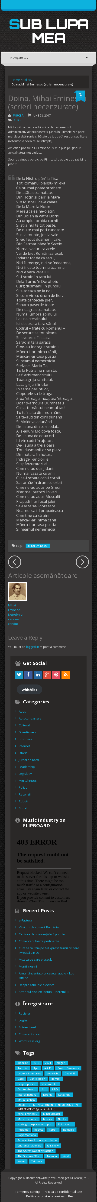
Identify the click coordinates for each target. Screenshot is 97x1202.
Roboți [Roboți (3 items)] (53, 1129)
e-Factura (25, 920)
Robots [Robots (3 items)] (38, 1129)
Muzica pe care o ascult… (36, 959)
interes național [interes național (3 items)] (27, 1094)
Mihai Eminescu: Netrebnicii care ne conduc (15, 614)
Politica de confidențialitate (63, 1192)
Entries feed (27, 1027)
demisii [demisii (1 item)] (55, 1078)
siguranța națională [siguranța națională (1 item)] (29, 1145)
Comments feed (30, 1034)
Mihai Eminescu (38, 545)
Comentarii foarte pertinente (39, 941)
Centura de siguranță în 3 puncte (42, 934)
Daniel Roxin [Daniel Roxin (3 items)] (37, 1078)
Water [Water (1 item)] (21, 1161)
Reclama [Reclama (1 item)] (23, 1129)
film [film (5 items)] (44, 1089)
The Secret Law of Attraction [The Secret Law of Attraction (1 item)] (35, 1150)
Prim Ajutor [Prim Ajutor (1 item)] (65, 1124)
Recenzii (25, 794)
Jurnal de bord (29, 760)
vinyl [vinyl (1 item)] (66, 1156)
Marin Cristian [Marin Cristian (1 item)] (26, 1100)
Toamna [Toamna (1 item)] (52, 1156)
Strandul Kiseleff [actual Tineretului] (44, 992)
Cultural (24, 725)
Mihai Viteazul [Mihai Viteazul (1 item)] (52, 1113)
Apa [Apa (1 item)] (36, 1068)
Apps (22, 711)
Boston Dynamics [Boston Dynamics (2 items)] (68, 1068)
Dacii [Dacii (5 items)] (21, 1078)
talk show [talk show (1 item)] (53, 1145)
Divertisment (28, 732)
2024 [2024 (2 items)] (48, 1063)
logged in (32, 647)
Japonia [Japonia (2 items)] (47, 1094)
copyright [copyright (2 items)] (53, 1073)
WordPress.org (29, 1041)
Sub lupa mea (48, 31)
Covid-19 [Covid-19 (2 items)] (70, 1073)
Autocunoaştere (30, 718)
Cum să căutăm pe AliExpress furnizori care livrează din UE (49, 950)
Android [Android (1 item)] (23, 1068)
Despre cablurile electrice (37, 985)
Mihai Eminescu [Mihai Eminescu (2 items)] (27, 1113)
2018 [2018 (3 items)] (36, 1063)
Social (23, 808)
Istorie (23, 753)
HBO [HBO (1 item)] (55, 1089)
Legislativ (25, 774)
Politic (27, 80)
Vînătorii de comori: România (39, 927)
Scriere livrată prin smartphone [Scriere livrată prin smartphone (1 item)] (37, 1140)
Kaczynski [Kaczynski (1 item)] (64, 1094)
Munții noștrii (28, 966)
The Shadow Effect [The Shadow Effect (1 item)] (29, 1156)
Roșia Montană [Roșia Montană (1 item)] (27, 1135)
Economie (25, 739)
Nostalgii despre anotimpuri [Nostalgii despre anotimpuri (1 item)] (35, 1124)
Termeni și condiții (27, 1192)
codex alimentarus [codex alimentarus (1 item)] (29, 1073)
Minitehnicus (28, 780)
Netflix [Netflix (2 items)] (62, 1119)
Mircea (18, 115)
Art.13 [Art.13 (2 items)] (48, 1068)
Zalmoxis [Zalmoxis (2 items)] (36, 1161)
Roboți (23, 801)
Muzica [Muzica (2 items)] (47, 1119)
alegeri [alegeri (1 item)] (61, 1063)
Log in (23, 1020)
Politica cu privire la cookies (45, 1196)
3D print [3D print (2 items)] (23, 1063)
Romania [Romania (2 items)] (68, 1129)
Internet (24, 746)
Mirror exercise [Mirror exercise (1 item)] (27, 1119)
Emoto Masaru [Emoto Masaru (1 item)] (27, 1089)
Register (24, 1013)
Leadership (27, 767)
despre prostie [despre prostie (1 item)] (27, 1084)
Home (16, 80)
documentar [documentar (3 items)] (50, 1084)
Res (71, 1196)
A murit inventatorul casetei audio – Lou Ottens (46, 975)
